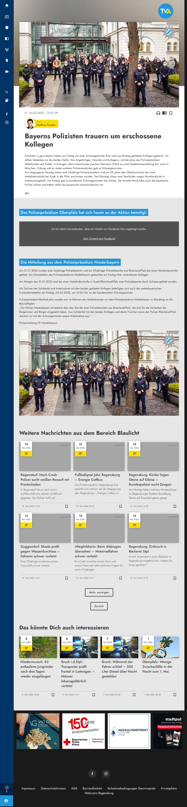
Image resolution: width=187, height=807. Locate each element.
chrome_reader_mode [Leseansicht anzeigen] (164, 112)
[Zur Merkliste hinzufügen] (170, 113)
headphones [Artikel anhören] (158, 112)
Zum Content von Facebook (99, 239)
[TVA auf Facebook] (92, 774)
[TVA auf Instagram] (106, 774)
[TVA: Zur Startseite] (165, 11)
